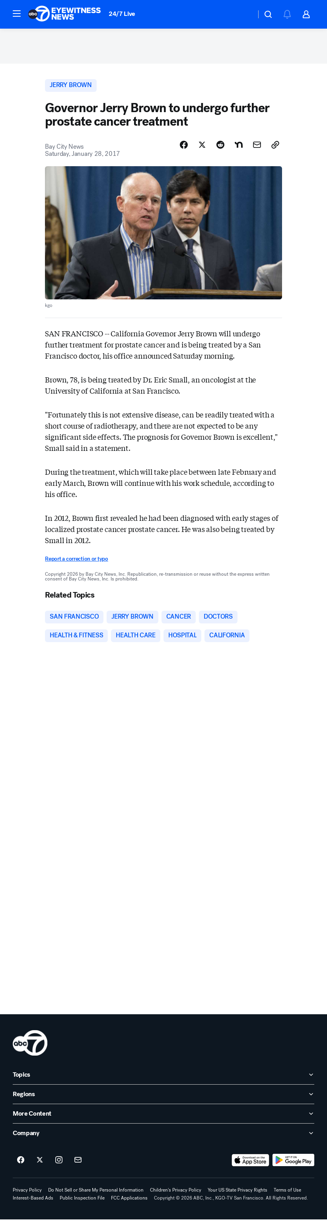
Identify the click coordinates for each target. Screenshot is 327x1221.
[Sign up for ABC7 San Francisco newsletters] (78, 1162)
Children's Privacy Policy (175, 1191)
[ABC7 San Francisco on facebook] (21, 1162)
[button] (16, 13)
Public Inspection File (82, 1199)
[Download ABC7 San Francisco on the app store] (251, 1161)
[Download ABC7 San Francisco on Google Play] (293, 1161)
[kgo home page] (30, 1044)
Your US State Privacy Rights (237, 1191)
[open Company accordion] (163, 1135)
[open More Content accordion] (163, 1115)
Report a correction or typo (76, 560)
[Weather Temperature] (244, 14)
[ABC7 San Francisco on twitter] (40, 1162)
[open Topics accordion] (163, 1076)
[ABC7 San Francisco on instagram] (59, 1162)
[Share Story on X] (202, 146)
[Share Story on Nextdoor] (238, 146)
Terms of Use (287, 1191)
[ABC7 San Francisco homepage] (64, 14)
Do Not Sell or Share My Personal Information (96, 1191)
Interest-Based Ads (33, 1199)
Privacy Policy (27, 1191)
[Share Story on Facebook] (184, 146)
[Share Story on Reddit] (220, 146)
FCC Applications (129, 1199)
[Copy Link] (275, 146)
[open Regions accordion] (163, 1096)
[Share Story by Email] (257, 146)
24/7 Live (122, 14)
